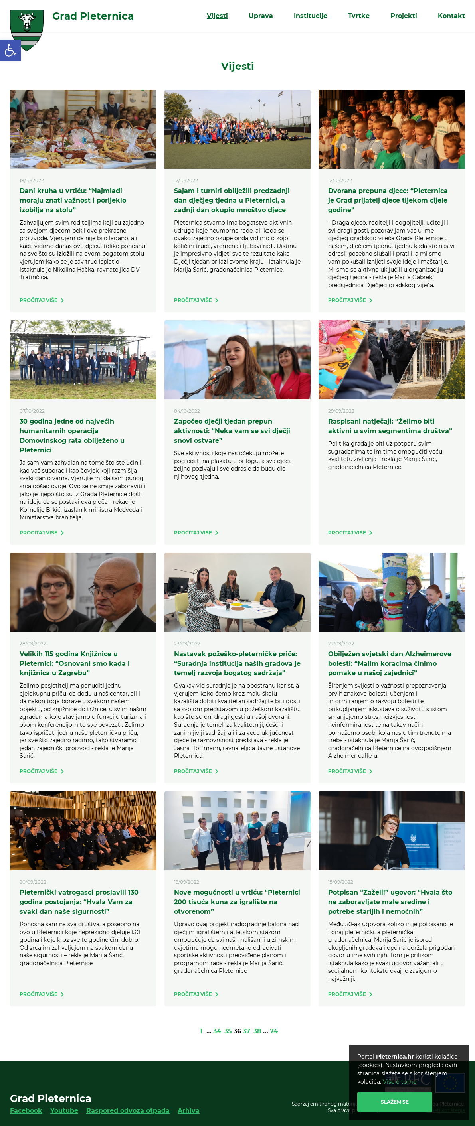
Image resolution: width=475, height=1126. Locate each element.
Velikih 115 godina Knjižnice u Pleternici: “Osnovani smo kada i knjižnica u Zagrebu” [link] (75, 663)
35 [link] (228, 1031)
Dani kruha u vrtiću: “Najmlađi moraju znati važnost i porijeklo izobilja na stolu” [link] (73, 200)
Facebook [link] (26, 1110)
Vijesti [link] (217, 16)
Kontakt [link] (451, 16)
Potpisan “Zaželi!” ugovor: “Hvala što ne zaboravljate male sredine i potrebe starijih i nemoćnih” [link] (390, 902)
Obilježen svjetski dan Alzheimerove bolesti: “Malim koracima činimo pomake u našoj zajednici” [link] (389, 663)
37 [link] (246, 1031)
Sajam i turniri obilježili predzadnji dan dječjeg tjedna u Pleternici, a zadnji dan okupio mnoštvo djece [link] (232, 200)
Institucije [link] (310, 16)
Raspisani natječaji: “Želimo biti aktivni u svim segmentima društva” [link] (390, 426)
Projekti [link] (403, 16)
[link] (10, 50)
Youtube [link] (64, 1110)
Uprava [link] (261, 16)
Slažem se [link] (395, 1102)
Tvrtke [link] (359, 16)
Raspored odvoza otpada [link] (128, 1110)
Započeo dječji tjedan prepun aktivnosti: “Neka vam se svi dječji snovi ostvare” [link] (232, 431)
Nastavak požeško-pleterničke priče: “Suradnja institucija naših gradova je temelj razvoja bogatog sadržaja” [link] (237, 663)
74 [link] (274, 1031)
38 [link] (257, 1031)
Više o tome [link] (399, 1081)
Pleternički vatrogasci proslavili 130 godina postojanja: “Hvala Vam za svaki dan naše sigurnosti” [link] (79, 902)
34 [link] (217, 1031)
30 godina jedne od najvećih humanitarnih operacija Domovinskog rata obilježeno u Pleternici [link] (72, 436)
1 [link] (201, 1031)
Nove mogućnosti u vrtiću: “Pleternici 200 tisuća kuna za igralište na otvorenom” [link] (237, 902)
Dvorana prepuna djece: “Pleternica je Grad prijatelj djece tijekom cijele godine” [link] (388, 200)
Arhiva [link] (189, 1110)
